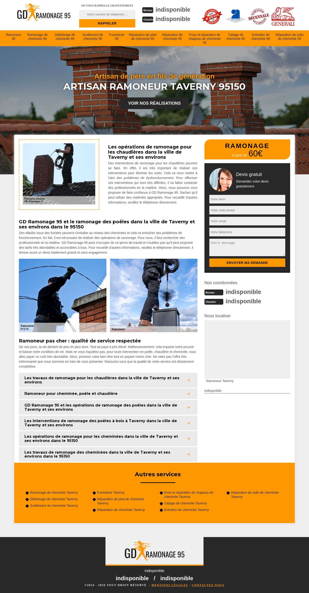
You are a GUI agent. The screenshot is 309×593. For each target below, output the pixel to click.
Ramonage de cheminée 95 (37, 37)
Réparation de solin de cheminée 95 (289, 37)
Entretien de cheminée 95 (260, 37)
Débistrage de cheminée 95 (65, 37)
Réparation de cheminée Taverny (121, 510)
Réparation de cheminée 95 (172, 37)
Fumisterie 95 (116, 37)
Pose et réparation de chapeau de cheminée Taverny (188, 495)
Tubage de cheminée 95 (235, 37)
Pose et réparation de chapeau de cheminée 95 (205, 39)
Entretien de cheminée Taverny (186, 510)
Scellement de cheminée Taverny (54, 505)
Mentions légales (170, 585)
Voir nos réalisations (154, 103)
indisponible (173, 9)
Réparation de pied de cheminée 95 (142, 37)
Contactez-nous (208, 585)
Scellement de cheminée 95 (92, 37)
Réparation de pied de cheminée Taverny (120, 501)
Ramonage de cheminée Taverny (54, 492)
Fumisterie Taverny (111, 492)
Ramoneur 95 (13, 37)
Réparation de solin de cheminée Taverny (255, 495)
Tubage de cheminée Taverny (185, 503)
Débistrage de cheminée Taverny (54, 499)
